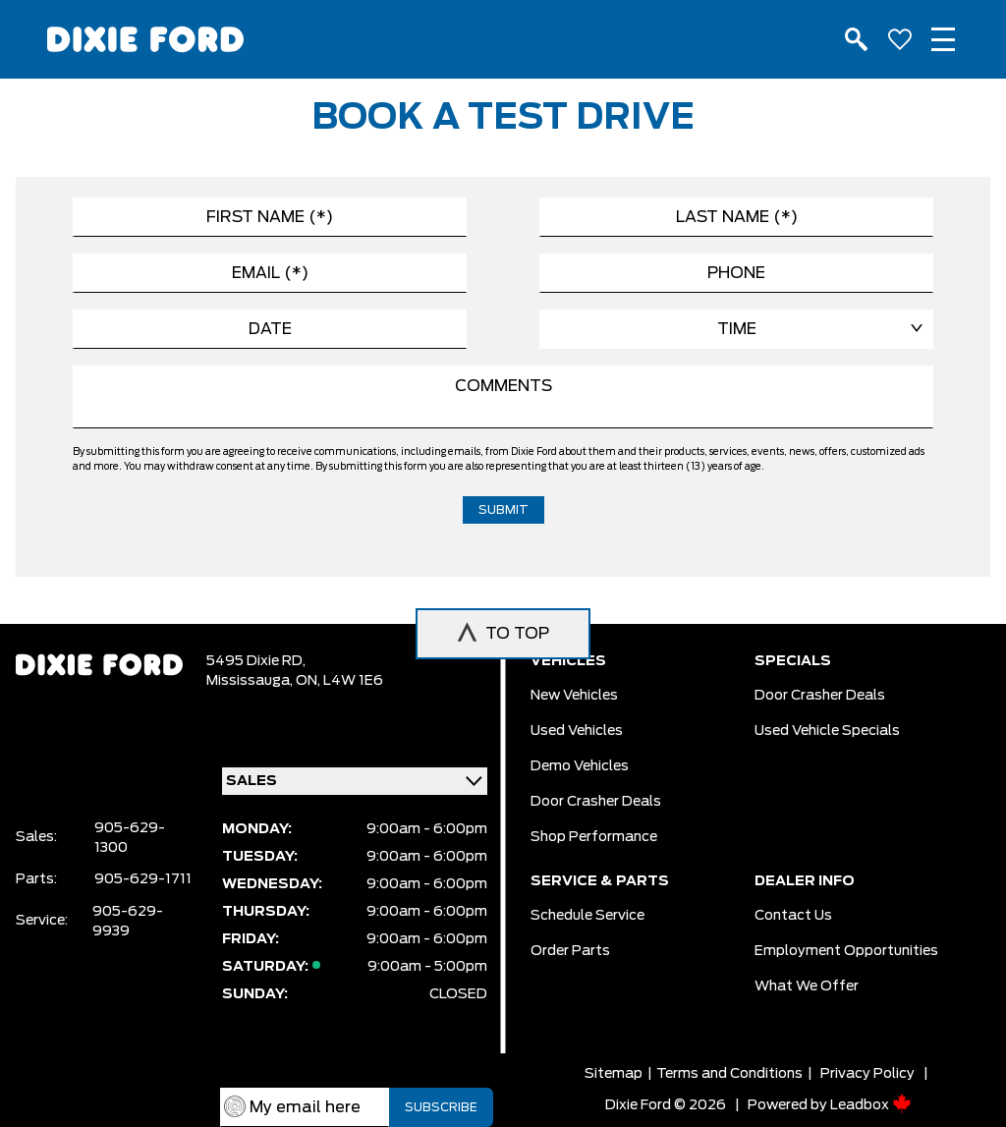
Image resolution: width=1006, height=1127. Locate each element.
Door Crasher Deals (596, 802)
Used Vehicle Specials (827, 731)
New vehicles (574, 696)
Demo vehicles (580, 766)
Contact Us (793, 916)
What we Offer (806, 986)
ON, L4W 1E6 (339, 681)
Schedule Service (587, 916)
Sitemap (614, 1074)
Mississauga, (251, 681)
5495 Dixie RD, (256, 661)
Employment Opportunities (846, 951)
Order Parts (570, 951)
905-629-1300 (129, 838)
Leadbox (871, 1105)
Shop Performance (594, 837)
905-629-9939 (127, 921)
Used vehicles (577, 731)
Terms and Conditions (729, 1074)
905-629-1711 (143, 879)
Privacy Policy (867, 1074)
